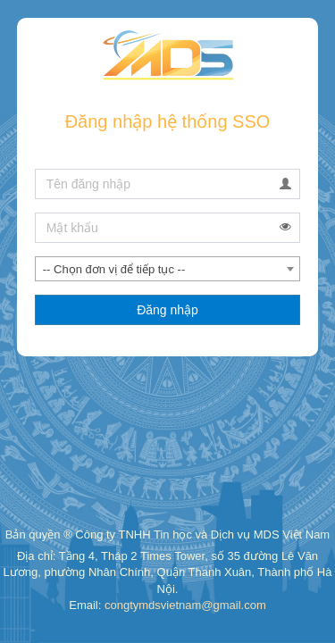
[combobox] (168, 268)
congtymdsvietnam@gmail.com (185, 605)
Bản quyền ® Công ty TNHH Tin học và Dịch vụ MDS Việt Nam (167, 534)
